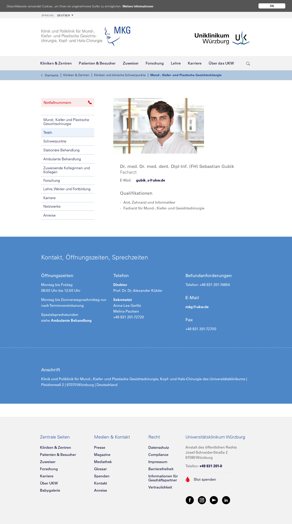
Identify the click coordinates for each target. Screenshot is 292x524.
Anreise (49, 215)
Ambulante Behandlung (62, 159)
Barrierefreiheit (160, 469)
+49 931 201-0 (211, 466)
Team (47, 132)
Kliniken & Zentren (76, 75)
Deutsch (56, 15)
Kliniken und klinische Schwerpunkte (120, 75)
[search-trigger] (248, 63)
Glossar (100, 469)
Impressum (157, 461)
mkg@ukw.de (197, 307)
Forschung (51, 180)
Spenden (101, 476)
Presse (99, 447)
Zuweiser (47, 461)
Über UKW (49, 483)
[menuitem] (57, 15)
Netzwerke (52, 206)
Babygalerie (50, 490)
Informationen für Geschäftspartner (163, 478)
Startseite (50, 75)
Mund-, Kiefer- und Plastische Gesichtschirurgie (186, 75)
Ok (272, 6)
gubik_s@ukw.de (150, 180)
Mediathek (103, 461)
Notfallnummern (68, 102)
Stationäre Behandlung (61, 150)
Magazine (102, 454)
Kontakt (100, 483)
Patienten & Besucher (58, 454)
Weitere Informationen (154, 6)
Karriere (49, 198)
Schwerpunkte (54, 141)
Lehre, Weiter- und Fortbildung (66, 189)
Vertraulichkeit (160, 487)
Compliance (158, 454)
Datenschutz (158, 447)
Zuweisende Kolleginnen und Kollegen (66, 170)
